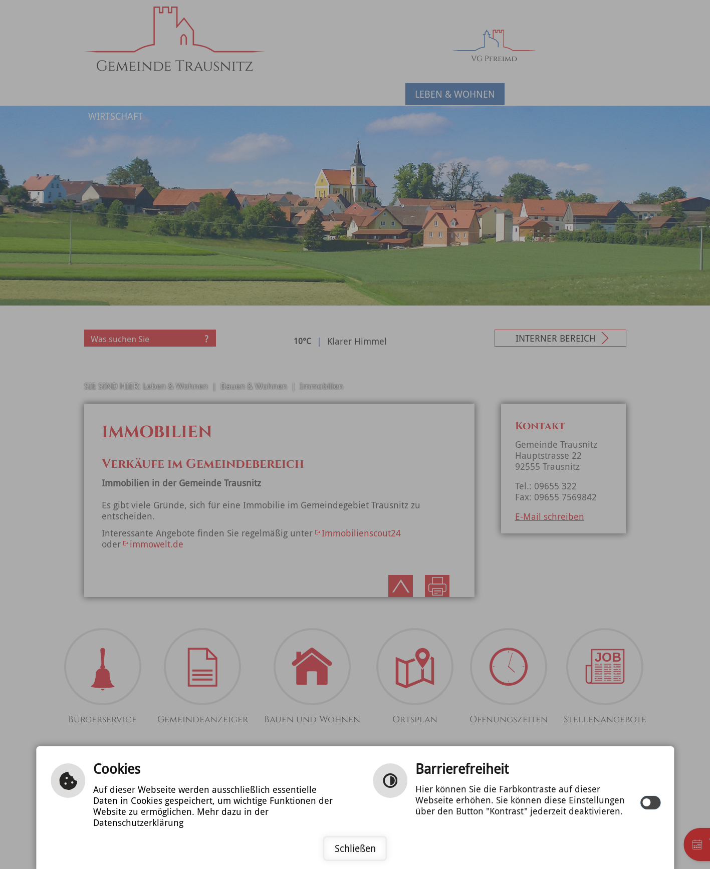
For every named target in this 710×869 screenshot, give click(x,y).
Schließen (355, 848)
